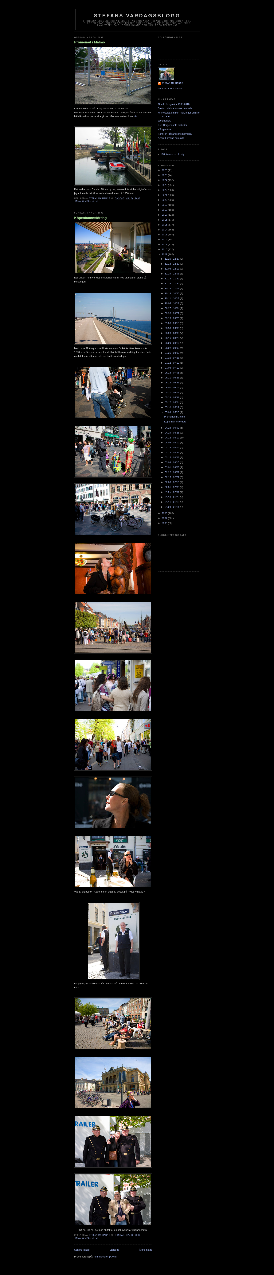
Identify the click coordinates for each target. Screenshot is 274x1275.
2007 (165, 518)
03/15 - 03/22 (172, 457)
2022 (165, 190)
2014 (165, 229)
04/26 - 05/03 (172, 427)
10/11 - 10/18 (172, 298)
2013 (165, 234)
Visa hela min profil (170, 89)
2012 (165, 239)
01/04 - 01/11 (172, 507)
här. (136, 116)
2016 (165, 219)
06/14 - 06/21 (172, 382)
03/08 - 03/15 (172, 462)
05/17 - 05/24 (172, 402)
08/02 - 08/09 (172, 347)
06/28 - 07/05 (172, 372)
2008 (165, 513)
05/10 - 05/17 (172, 407)
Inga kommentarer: (87, 201)
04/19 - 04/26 (172, 432)
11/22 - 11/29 (172, 278)
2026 (165, 170)
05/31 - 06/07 (172, 392)
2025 (165, 175)
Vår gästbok (164, 129)
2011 (165, 244)
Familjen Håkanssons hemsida (175, 133)
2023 (165, 185)
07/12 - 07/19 (172, 362)
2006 (165, 523)
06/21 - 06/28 (172, 377)
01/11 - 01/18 (172, 502)
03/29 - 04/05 (172, 447)
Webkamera (164, 120)
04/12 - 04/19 (172, 437)
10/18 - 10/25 (172, 293)
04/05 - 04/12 (172, 442)
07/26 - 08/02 (172, 352)
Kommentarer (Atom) (104, 1256)
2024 (165, 180)
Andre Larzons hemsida (171, 138)
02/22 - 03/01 (172, 472)
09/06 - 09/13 (172, 323)
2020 (165, 199)
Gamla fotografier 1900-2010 (174, 104)
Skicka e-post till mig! (173, 154)
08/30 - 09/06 (172, 328)
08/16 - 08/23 (172, 338)
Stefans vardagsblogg (137, 15)
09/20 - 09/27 (172, 313)
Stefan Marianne (172, 83)
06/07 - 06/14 (172, 387)
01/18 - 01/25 (172, 497)
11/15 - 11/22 (172, 283)
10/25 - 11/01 (172, 288)
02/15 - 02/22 (172, 477)
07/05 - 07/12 (172, 367)
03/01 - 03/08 (172, 467)
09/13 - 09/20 (172, 318)
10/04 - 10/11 (172, 303)
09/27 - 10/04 (172, 308)
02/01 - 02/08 (172, 487)
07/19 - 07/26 (172, 357)
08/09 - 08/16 (172, 343)
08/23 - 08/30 (172, 333)
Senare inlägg (81, 1249)
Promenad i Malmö (89, 42)
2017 (165, 214)
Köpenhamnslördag (90, 218)
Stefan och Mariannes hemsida (175, 108)
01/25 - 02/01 (172, 492)
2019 (165, 204)
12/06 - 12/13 (172, 268)
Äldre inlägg (145, 1249)
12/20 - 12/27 (172, 258)
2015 (165, 224)
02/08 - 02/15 (172, 482)
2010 (165, 249)
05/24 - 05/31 (172, 397)
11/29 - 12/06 (172, 273)
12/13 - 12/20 (172, 263)
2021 (165, 195)
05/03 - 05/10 (172, 412)
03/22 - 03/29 (172, 452)
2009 (165, 254)
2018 (165, 209)
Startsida (114, 1249)
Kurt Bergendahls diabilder (172, 125)
